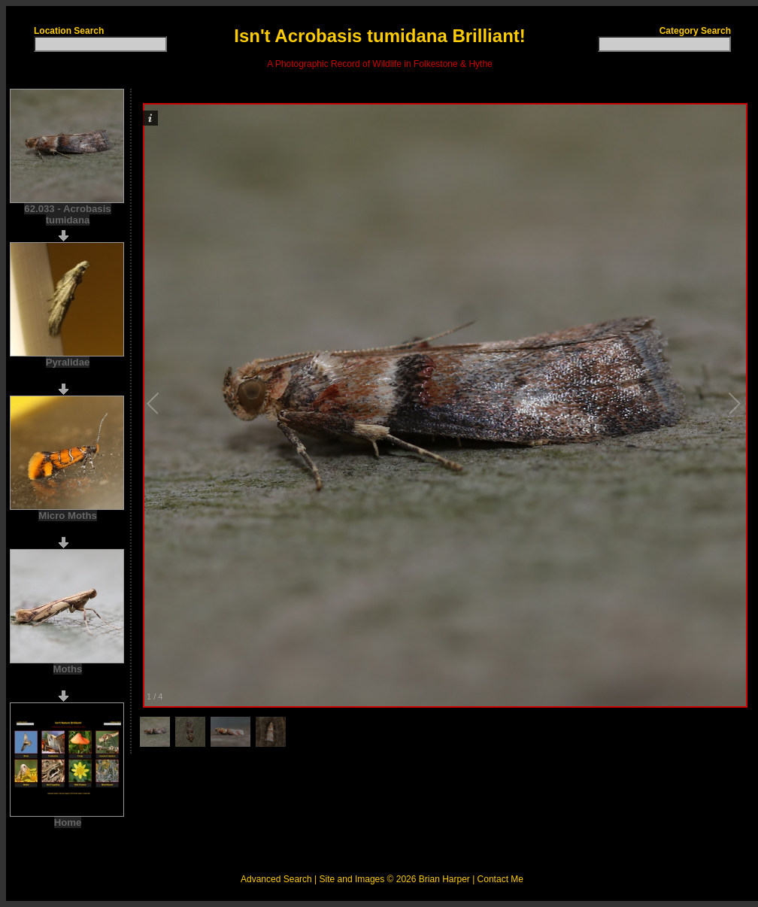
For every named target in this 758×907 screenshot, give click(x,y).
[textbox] (100, 44)
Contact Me (500, 879)
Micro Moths (67, 515)
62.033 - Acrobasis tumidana (67, 214)
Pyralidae (68, 362)
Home (68, 822)
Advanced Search (276, 879)
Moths (68, 669)
